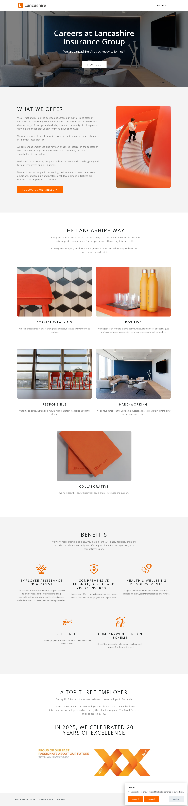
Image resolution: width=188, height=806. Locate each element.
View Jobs (94, 64)
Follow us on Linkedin (40, 189)
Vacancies (162, 5)
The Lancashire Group (24, 800)
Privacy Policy (46, 800)
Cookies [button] (61, 800)
